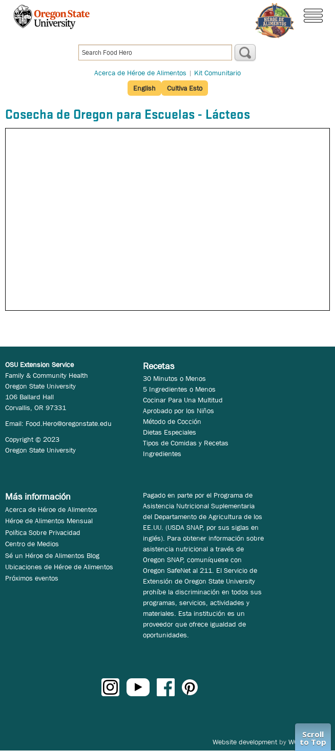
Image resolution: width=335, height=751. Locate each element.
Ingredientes (162, 453)
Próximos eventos (31, 578)
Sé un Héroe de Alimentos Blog (52, 555)
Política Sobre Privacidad (42, 532)
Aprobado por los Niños (178, 410)
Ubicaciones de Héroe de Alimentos (59, 566)
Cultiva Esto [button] (184, 88)
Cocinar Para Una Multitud (183, 399)
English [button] (144, 88)
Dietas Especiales (169, 432)
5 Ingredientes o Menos (179, 389)
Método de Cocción (172, 421)
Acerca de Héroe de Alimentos (140, 72)
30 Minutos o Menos (174, 378)
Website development (245, 741)
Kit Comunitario (217, 72)
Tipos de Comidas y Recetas (185, 442)
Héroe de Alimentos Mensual (49, 520)
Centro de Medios (32, 543)
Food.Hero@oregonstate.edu (69, 423)
